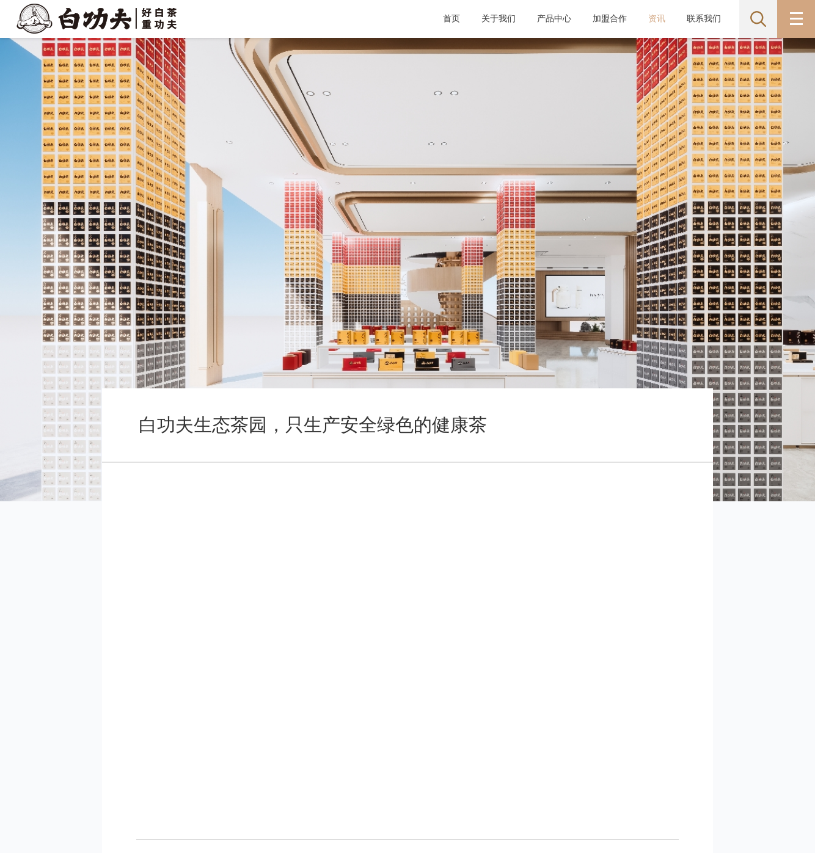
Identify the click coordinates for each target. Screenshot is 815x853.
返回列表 (408, 558)
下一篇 (635, 558)
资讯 (656, 18)
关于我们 (498, 18)
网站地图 (71, 759)
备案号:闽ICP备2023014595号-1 (245, 786)
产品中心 (554, 18)
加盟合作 (610, 18)
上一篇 (181, 558)
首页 (451, 18)
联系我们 (704, 18)
